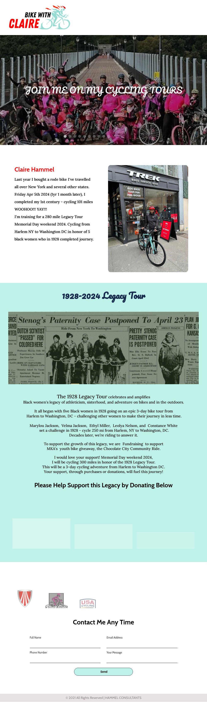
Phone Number (38, 652)
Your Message (114, 652)
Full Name (35, 637)
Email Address (115, 637)
